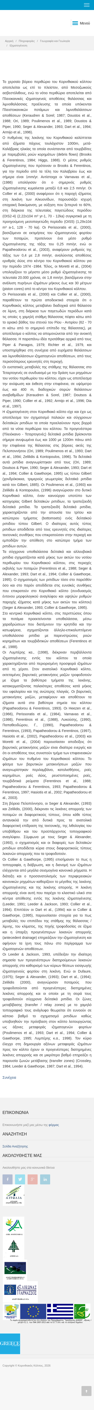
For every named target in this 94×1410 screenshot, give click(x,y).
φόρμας (54, 1125)
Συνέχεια (9, 1077)
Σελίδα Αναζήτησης (15, 1146)
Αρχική (9, 40)
